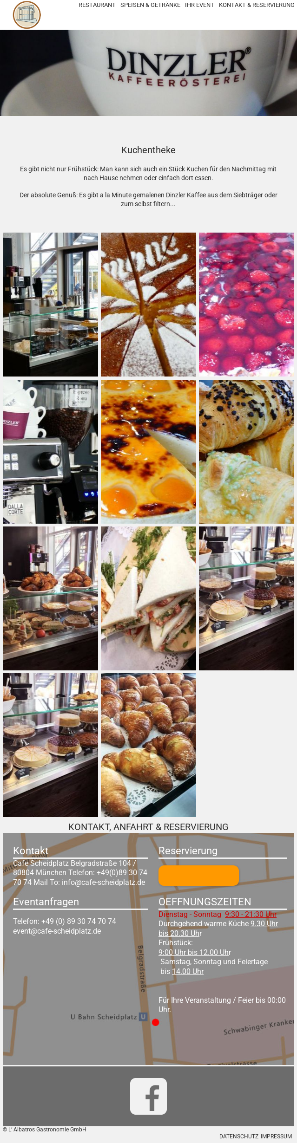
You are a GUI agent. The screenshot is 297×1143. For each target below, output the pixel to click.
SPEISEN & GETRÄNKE (150, 4)
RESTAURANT (97, 4)
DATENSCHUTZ (238, 1136)
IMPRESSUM (276, 1136)
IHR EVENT (199, 4)
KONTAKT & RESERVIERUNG (257, 4)
